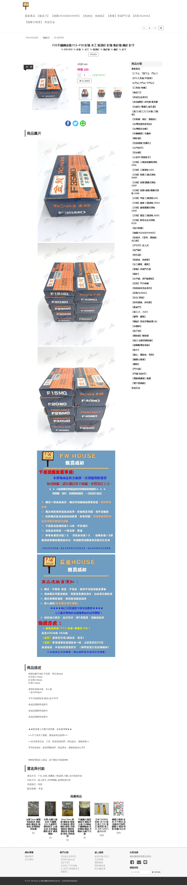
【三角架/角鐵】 (139, 87)
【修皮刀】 (43, 15)
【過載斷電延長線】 (141, 345)
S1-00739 (59, 37)
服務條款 (99, 862)
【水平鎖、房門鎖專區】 (143, 278)
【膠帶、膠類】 (139, 316)
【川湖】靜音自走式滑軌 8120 (143, 222)
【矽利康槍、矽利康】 (142, 302)
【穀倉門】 (136, 307)
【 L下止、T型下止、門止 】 (145, 73)
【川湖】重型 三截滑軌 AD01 (145, 215)
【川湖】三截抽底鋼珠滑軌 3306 (144, 163)
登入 (107, 856)
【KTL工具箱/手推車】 (142, 78)
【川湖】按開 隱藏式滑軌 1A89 (143, 184)
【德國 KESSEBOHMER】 (66, 15)
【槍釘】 (46, 37)
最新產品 (30, 15)
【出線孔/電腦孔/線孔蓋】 (144, 106)
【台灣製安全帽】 (140, 128)
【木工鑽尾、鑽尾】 (141, 264)
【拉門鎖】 (136, 250)
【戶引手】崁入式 (140, 245)
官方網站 (29, 859)
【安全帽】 (136, 152)
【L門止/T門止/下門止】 (143, 83)
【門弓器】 (136, 369)
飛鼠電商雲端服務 (69, 881)
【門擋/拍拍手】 (139, 373)
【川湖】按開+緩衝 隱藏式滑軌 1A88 (145, 192)
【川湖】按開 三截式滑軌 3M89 (143, 176)
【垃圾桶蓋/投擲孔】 (141, 143)
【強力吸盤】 (137, 228)
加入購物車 (84, 81)
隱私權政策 (100, 865)
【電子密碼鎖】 (139, 383)
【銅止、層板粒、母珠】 (143, 354)
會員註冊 (99, 856)
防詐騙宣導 (100, 868)
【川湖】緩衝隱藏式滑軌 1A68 (143, 209)
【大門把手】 (137, 148)
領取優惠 (156, 872)
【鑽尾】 (135, 364)
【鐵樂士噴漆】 (34, 21)
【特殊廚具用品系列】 (142, 288)
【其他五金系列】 (140, 97)
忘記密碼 (99, 859)
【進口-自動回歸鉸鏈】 (142, 340)
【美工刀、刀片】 (140, 312)
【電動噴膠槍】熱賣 (141, 378)
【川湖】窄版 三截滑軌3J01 (144, 198)
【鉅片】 (135, 350)
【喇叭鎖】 (136, 138)
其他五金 (49, 21)
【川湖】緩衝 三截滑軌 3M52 (145, 203)
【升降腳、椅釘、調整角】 (144, 119)
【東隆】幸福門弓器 (118, 15)
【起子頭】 (136, 331)
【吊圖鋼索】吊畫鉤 (141, 133)
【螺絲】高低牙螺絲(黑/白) (144, 321)
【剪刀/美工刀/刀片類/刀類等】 (144, 113)
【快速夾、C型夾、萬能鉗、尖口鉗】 (145, 239)
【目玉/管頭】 (138, 297)
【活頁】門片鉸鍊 (140, 283)
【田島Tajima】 (141, 15)
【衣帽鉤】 (136, 326)
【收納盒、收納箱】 (94, 15)
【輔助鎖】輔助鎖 (140, 335)
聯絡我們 (29, 856)
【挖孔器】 (136, 255)
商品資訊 (93, 54)
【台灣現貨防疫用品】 (142, 124)
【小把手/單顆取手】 (141, 157)
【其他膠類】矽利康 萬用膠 (144, 102)
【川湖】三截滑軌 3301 (142, 170)
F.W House (32, 37)
